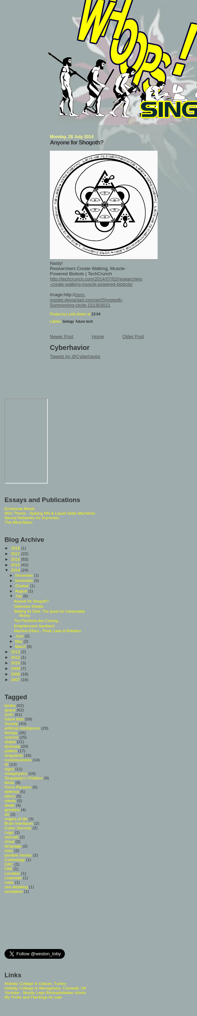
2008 (16, 674)
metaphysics (16, 773)
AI (6, 764)
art (7, 814)
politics (11, 750)
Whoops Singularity (12, 10)
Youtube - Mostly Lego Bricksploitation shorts (45, 992)
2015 (16, 564)
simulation (14, 891)
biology (68, 321)
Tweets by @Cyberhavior (75, 356)
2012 (16, 657)
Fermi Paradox (18, 787)
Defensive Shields (29, 606)
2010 (16, 662)
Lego (9, 832)
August (22, 591)
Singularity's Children (24, 778)
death (10, 805)
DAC (9, 864)
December (24, 575)
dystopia (12, 746)
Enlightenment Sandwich (34, 626)
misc (9, 850)
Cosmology (15, 859)
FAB (8, 868)
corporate (13, 877)
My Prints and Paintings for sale (33, 997)
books (10, 705)
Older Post (133, 336)
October (22, 586)
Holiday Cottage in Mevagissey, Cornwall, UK (45, 988)
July (19, 596)
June (20, 636)
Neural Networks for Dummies (32, 517)
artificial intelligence (22, 728)
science (11, 737)
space (10, 710)
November (24, 580)
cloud (9, 841)
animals (11, 837)
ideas (9, 782)
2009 (16, 668)
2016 (16, 559)
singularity (14, 755)
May (19, 641)
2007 (16, 679)
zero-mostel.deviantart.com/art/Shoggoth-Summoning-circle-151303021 (86, 300)
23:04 (95, 314)
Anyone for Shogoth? (77, 142)
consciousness (18, 759)
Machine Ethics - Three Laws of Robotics (47, 631)
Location (12, 873)
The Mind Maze (19, 522)
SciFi (9, 714)
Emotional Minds (20, 508)
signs (9, 769)
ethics (10, 796)
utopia (10, 741)
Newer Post (61, 336)
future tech (84, 321)
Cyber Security (18, 828)
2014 (16, 570)
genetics (12, 809)
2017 (16, 553)
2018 (16, 548)
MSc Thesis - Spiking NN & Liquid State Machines (50, 513)
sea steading (16, 886)
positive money (18, 855)
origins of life (16, 818)
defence (12, 791)
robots (10, 800)
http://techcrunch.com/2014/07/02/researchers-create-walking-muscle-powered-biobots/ (96, 281)
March (21, 646)
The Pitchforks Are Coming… (37, 621)
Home (98, 336)
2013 (16, 651)
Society (11, 723)
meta (9, 882)
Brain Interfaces (19, 823)
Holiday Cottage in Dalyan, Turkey (35, 983)
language (13, 846)
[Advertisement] (36, 920)
